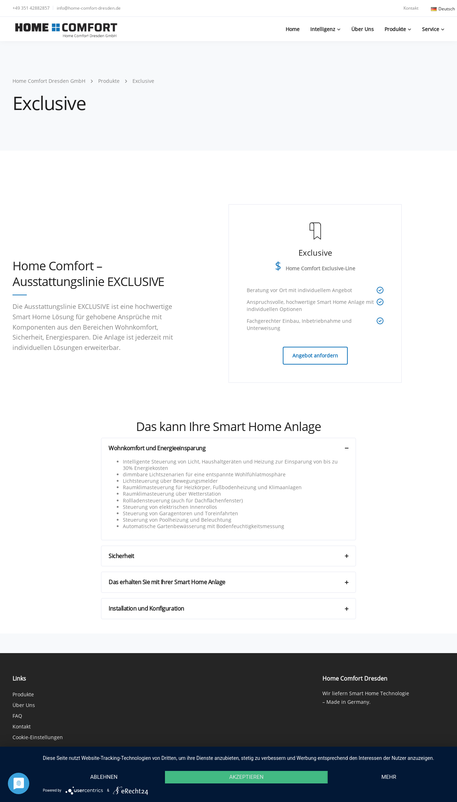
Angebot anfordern (315, 355)
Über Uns (362, 29)
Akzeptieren (246, 777)
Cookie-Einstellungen (37, 737)
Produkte (395, 29)
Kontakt (410, 8)
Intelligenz (322, 29)
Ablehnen (103, 777)
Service (430, 29)
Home (293, 29)
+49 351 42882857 (31, 8)
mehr (388, 777)
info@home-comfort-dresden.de (89, 8)
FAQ (17, 715)
